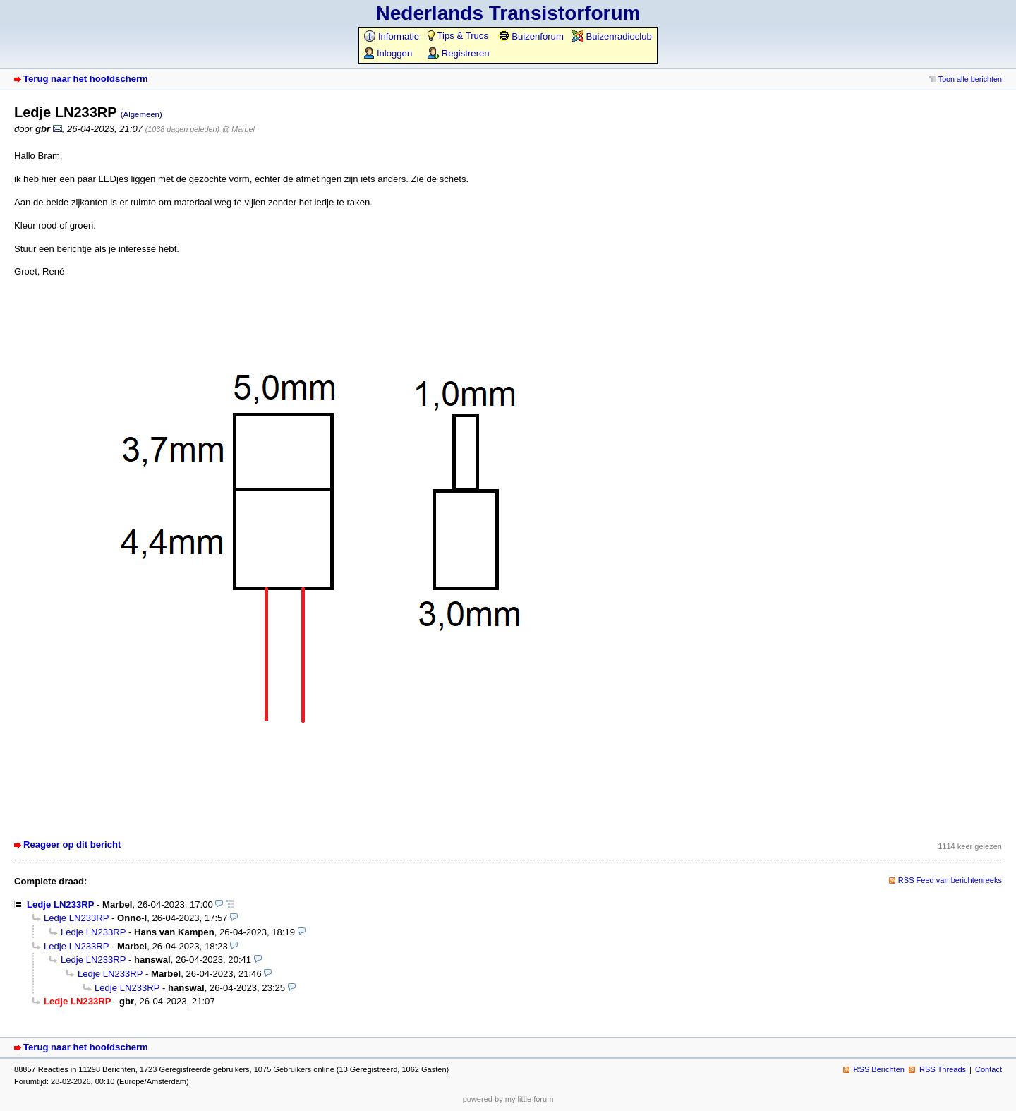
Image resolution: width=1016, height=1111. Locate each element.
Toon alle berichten (970, 79)
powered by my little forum (508, 1099)
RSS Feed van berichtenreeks (950, 880)
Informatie (391, 36)
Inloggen (388, 53)
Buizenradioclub (612, 36)
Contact (988, 1069)
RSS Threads (942, 1069)
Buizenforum (531, 36)
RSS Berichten (879, 1069)
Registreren (458, 53)
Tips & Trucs (458, 35)
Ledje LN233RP (60, 904)
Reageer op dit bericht (72, 844)
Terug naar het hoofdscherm (85, 78)
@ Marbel (238, 129)
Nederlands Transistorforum (508, 13)
